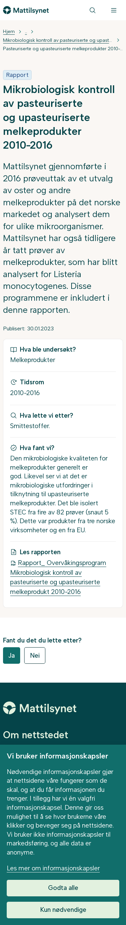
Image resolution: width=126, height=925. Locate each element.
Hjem (9, 31)
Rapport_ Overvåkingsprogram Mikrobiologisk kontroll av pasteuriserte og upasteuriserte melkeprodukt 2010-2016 (58, 577)
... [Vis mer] (26, 31)
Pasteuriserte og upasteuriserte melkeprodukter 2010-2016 (63, 49)
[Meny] (113, 10)
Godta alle (63, 888)
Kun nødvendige (63, 910)
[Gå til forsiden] (26, 10)
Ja (11, 655)
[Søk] (92, 10)
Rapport (17, 74)
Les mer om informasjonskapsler (53, 868)
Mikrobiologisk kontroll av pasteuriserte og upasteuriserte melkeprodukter (58, 40)
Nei (35, 655)
